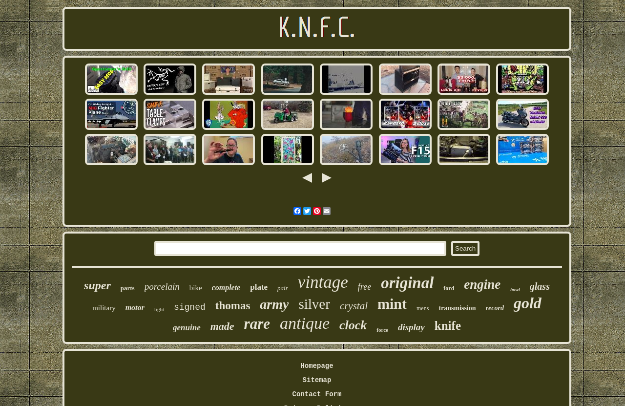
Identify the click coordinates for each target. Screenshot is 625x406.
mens (423, 308)
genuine (187, 327)
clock (353, 325)
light (159, 309)
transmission (457, 308)
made (222, 326)
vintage (323, 282)
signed (190, 307)
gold (528, 303)
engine (482, 284)
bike (195, 288)
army (274, 304)
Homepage (316, 366)
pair (282, 288)
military (104, 308)
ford (448, 288)
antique (305, 323)
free (364, 287)
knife (448, 325)
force (382, 330)
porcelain (162, 286)
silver (314, 304)
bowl (515, 289)
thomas (232, 305)
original (407, 283)
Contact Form (317, 394)
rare (257, 323)
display (411, 327)
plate (259, 287)
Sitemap (317, 380)
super (97, 285)
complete (226, 287)
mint (392, 304)
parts (128, 288)
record (495, 308)
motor (135, 307)
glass (540, 286)
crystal (354, 306)
